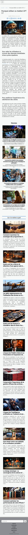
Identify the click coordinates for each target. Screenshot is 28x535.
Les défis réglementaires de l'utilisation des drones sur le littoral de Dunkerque (12, 295)
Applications (14, 530)
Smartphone (14, 528)
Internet (14, 523)
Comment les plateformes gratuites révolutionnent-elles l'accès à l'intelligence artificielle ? (14, 162)
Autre (6, 7)
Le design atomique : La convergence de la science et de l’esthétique (13, 472)
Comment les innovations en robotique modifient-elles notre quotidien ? (14, 184)
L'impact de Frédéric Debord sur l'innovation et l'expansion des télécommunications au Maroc (13, 354)
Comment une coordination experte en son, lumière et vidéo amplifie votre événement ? (14, 140)
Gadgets (14, 526)
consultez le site (6, 63)
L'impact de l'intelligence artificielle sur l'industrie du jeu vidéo (13, 414)
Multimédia (14, 525)
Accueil (2, 7)
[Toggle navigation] (2, 2)
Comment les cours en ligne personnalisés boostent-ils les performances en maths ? (14, 205)
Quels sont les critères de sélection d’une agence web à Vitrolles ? (13, 266)
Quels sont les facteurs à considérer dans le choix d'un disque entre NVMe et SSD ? (12, 325)
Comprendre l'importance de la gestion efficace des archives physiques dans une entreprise (13, 384)
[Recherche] (12, 521)
